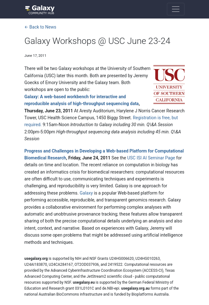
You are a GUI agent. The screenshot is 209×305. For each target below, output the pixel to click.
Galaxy (86, 192)
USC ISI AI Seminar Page (151, 157)
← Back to (40, 26)
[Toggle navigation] (175, 9)
